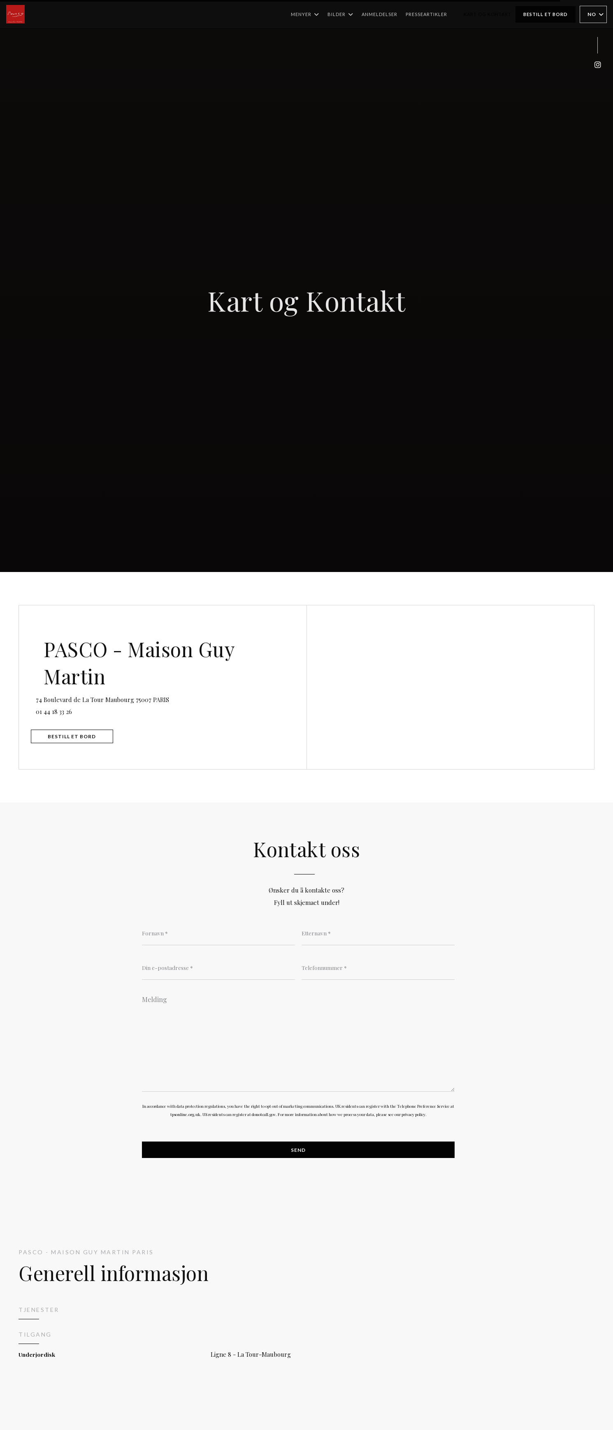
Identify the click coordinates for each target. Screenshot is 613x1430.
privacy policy (413, 1116)
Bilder (340, 14)
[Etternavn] (378, 933)
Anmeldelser (379, 14)
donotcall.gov (264, 1116)
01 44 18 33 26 (62, 710)
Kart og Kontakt (487, 14)
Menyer (305, 14)
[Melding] (298, 1042)
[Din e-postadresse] (218, 968)
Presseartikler (426, 14)
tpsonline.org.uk (185, 1116)
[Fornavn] (218, 933)
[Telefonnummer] (378, 968)
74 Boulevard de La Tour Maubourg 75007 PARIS (143, 696)
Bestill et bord (545, 14)
